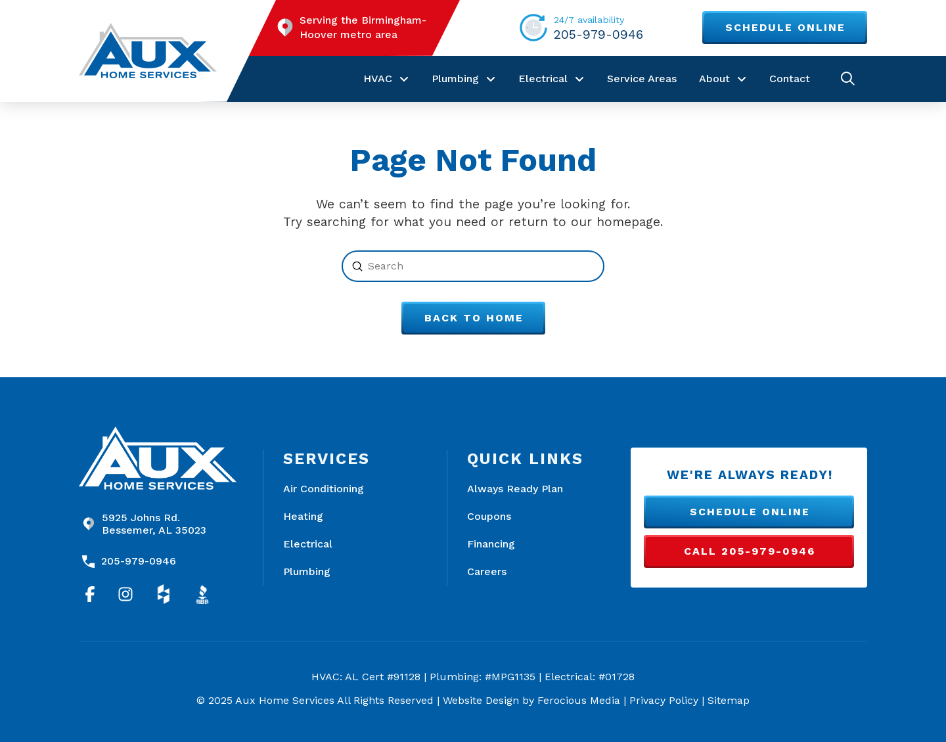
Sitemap (729, 700)
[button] (848, 78)
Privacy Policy (663, 700)
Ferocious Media (578, 700)
